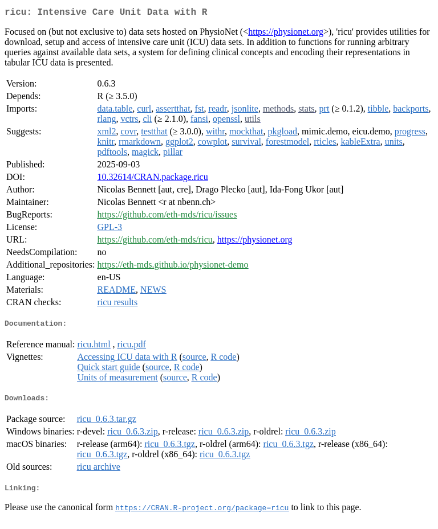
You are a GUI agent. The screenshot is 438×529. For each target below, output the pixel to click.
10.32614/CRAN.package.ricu (153, 179)
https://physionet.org (285, 34)
